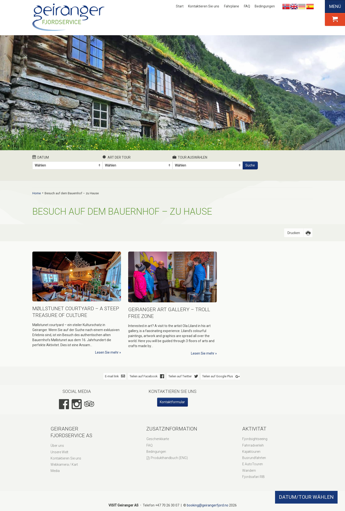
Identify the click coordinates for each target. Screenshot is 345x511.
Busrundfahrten (254, 458)
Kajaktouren (251, 452)
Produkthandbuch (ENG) (169, 458)
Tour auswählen (189, 157)
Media (55, 471)
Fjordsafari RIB (253, 477)
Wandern (249, 470)
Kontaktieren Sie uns (203, 6)
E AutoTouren (252, 464)
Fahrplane (231, 6)
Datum (40, 157)
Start (180, 6)
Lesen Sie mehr (107, 352)
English (294, 6)
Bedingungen (265, 6)
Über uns (57, 446)
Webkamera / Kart (64, 464)
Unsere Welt (59, 452)
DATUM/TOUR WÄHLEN (306, 497)
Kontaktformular (172, 402)
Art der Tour (117, 157)
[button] (335, 19)
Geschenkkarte (157, 439)
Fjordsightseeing (254, 439)
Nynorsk (286, 6)
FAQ (247, 6)
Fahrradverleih (253, 445)
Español (310, 6)
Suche (250, 165)
